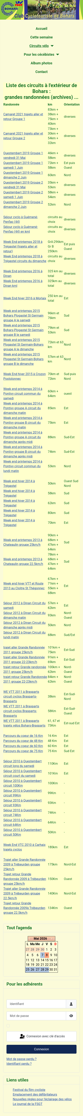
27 (37, 969)
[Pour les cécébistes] (56, 54)
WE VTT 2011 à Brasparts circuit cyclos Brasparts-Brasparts (21, 696)
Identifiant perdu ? (19, 1064)
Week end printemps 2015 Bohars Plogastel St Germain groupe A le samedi (23, 315)
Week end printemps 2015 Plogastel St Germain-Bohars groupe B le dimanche (23, 359)
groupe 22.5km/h (15, 913)
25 (27, 969)
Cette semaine (41, 37)
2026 (43, 938)
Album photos (41, 63)
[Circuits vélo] (51, 45)
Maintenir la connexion (27, 1026)
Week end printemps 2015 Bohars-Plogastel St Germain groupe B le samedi (23, 330)
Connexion (41, 1049)
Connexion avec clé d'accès (42, 1036)
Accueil (41, 29)
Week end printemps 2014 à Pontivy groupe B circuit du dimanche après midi (22, 451)
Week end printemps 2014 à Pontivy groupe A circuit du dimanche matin (22, 408)
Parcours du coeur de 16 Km (23, 736)
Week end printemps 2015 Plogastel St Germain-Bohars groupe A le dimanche (23, 344)
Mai (36, 938)
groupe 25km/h (14, 884)
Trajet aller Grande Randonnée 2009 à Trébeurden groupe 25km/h (24, 864)
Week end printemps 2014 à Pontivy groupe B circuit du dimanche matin (22, 422)
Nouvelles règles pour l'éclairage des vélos (42, 1099)
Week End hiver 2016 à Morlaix (24, 298)
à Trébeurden (37, 879)
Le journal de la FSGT (27, 1104)
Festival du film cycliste (29, 1090)
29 (47, 969)
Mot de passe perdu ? (21, 1059)
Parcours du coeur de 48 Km (23, 741)
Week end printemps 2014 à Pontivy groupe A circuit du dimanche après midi (22, 437)
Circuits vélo (39, 46)
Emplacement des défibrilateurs (35, 1094)
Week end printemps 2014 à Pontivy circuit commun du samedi (22, 393)
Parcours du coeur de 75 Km (23, 751)
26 (32, 969)
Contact (41, 72)
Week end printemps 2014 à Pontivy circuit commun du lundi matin (22, 466)
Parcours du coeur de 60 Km (23, 746)
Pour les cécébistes (39, 54)
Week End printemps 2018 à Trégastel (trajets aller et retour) (22, 246)
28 (42, 969)
